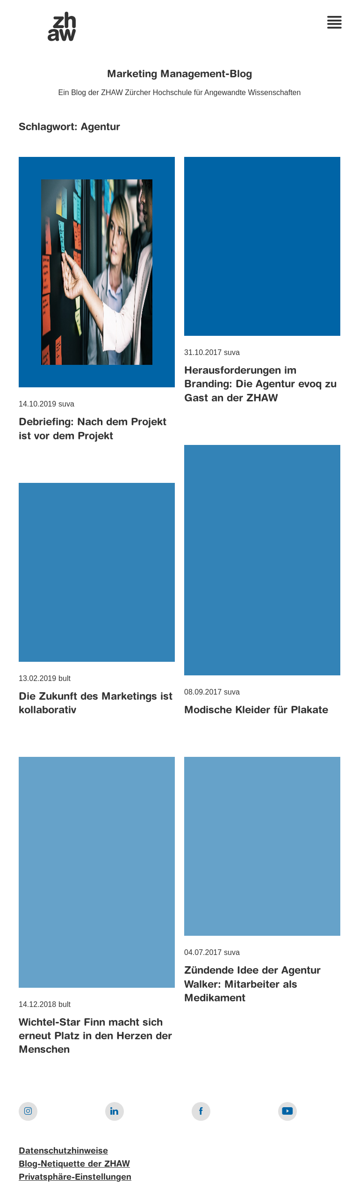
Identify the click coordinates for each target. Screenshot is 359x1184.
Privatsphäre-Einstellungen (75, 1177)
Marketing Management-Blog (179, 74)
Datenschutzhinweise (63, 1151)
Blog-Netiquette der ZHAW (74, 1164)
